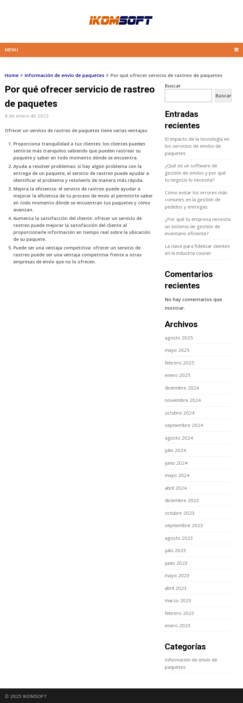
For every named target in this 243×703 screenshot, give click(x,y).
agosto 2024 (179, 438)
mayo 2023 (177, 575)
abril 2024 (176, 488)
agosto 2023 (179, 538)
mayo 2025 (177, 350)
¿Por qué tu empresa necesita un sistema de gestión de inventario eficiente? (198, 226)
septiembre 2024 (184, 425)
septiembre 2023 (184, 525)
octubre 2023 (180, 513)
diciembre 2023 (182, 500)
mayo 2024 (177, 475)
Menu (11, 50)
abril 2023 (176, 588)
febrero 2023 (179, 613)
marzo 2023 (178, 600)
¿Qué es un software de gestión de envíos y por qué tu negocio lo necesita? (195, 172)
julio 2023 (175, 550)
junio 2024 (176, 463)
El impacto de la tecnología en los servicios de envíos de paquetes (197, 146)
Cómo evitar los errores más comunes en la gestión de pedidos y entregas (196, 199)
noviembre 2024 (183, 400)
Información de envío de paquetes (64, 75)
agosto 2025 (179, 337)
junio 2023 (176, 563)
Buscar (173, 85)
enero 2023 (177, 625)
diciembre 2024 (182, 387)
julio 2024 (175, 450)
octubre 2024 (180, 413)
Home (12, 75)
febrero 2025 (179, 362)
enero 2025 (177, 375)
